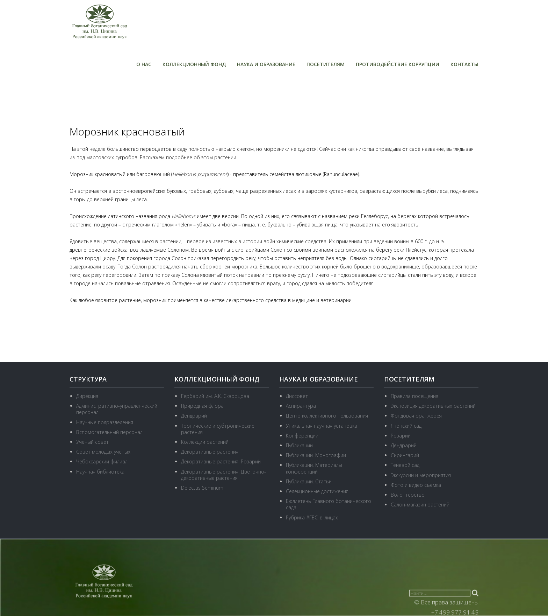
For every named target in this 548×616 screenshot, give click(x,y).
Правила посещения (414, 396)
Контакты (464, 64)
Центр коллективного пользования (327, 415)
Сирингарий (405, 455)
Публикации (299, 445)
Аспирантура (301, 405)
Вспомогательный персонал (109, 432)
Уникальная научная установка (321, 425)
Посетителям (326, 64)
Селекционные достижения (317, 491)
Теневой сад (405, 465)
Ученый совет (92, 442)
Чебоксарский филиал (102, 461)
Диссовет (297, 396)
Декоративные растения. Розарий (221, 461)
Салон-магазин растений (420, 504)
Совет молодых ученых (103, 451)
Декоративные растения (209, 451)
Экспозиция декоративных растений (433, 405)
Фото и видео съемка (416, 485)
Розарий (401, 435)
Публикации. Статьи (309, 481)
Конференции (302, 435)
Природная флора (202, 405)
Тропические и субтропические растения (217, 428)
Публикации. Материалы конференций (314, 468)
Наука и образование (266, 64)
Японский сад (406, 425)
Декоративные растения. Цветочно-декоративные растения (223, 474)
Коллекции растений (205, 442)
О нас (143, 64)
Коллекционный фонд (194, 64)
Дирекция (87, 396)
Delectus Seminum (202, 487)
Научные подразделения (104, 422)
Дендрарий (194, 415)
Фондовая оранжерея (416, 415)
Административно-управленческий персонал (116, 408)
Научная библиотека (100, 471)
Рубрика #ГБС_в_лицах (312, 517)
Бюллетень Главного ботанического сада (328, 504)
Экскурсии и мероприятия (421, 475)
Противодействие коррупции (397, 64)
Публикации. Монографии (316, 455)
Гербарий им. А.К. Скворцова (215, 396)
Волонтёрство (408, 494)
